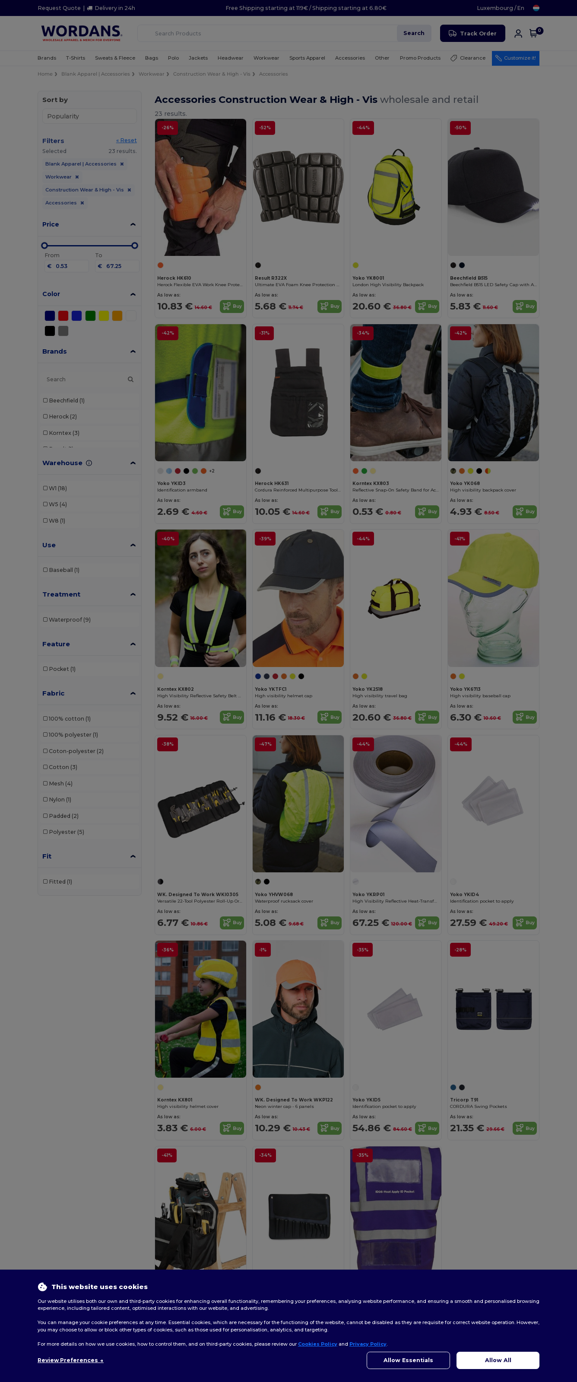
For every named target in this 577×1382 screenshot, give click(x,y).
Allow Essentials (408, 1360)
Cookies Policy (317, 1344)
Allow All (498, 1360)
